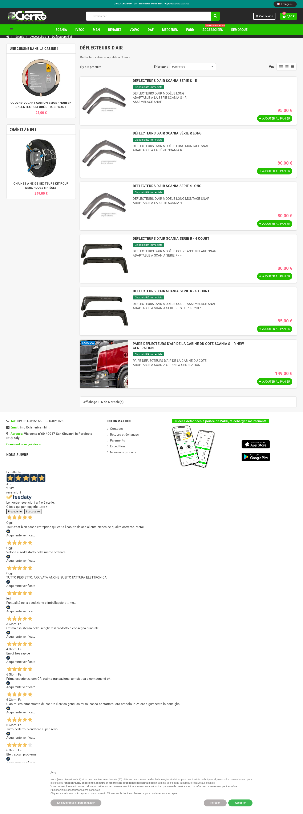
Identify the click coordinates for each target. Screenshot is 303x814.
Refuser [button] (215, 802)
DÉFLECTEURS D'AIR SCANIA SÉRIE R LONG (167, 133)
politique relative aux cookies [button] (198, 782)
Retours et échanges (124, 434)
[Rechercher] (153, 16)
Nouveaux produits (123, 452)
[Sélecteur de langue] (285, 4)
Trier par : (161, 67)
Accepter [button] (240, 802)
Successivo (33, 511)
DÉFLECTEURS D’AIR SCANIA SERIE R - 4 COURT (171, 239)
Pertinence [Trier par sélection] (178, 66)
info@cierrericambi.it (34, 427)
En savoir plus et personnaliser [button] (76, 802)
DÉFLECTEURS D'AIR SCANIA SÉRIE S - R (165, 81)
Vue (271, 67)
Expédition (117, 446)
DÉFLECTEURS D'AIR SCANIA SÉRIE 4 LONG (167, 186)
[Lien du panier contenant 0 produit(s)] (288, 16)
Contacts (116, 429)
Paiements (117, 440)
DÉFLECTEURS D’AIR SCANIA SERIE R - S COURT (171, 291)
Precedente (15, 511)
